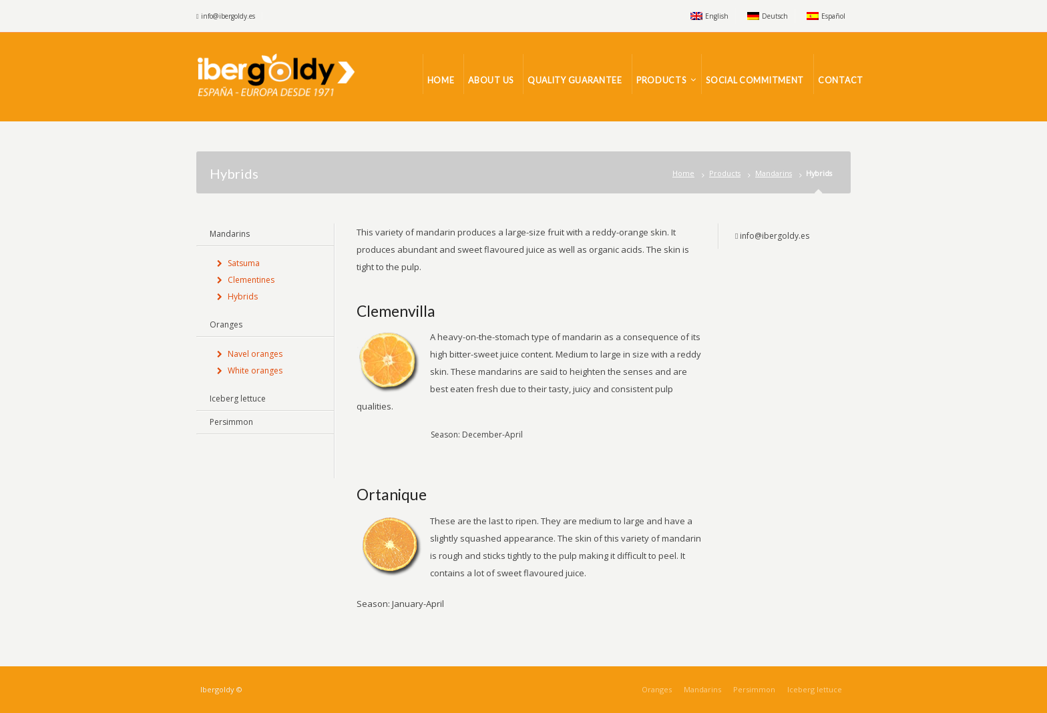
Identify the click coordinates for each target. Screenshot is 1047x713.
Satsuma (244, 263)
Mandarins (773, 173)
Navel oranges (255, 354)
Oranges (226, 324)
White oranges (255, 370)
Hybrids (243, 296)
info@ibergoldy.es (228, 16)
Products (725, 173)
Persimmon (231, 422)
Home (683, 173)
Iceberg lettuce (238, 398)
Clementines (251, 279)
